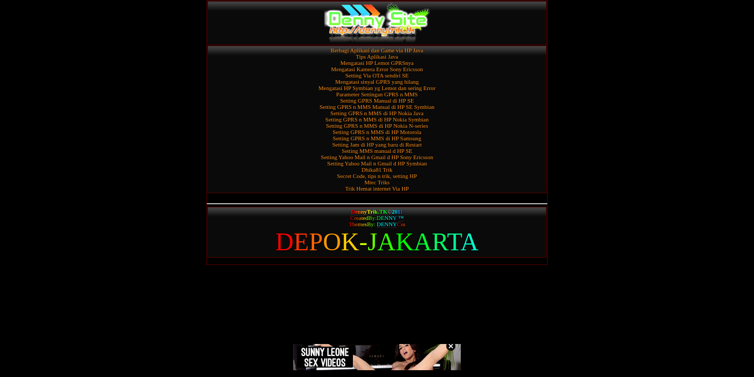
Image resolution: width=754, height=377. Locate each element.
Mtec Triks (377, 182)
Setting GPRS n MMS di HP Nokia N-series (377, 126)
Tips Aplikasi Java (377, 56)
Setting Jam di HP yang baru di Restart (377, 144)
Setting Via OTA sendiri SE (376, 75)
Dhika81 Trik (377, 170)
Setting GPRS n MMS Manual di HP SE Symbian (377, 107)
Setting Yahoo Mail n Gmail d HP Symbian (377, 163)
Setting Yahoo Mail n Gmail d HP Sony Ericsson (377, 157)
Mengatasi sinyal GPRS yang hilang (377, 82)
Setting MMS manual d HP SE (377, 151)
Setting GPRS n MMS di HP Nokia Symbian (376, 119)
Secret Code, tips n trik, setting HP (377, 176)
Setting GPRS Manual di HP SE (377, 100)
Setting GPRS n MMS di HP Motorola (377, 132)
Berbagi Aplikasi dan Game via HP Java (377, 50)
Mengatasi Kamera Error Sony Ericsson (377, 69)
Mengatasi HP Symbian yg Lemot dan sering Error (377, 88)
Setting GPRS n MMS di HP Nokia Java (377, 113)
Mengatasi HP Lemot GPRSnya (377, 63)
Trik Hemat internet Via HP (377, 188)
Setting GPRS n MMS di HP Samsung (377, 138)
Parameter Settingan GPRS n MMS (377, 94)
